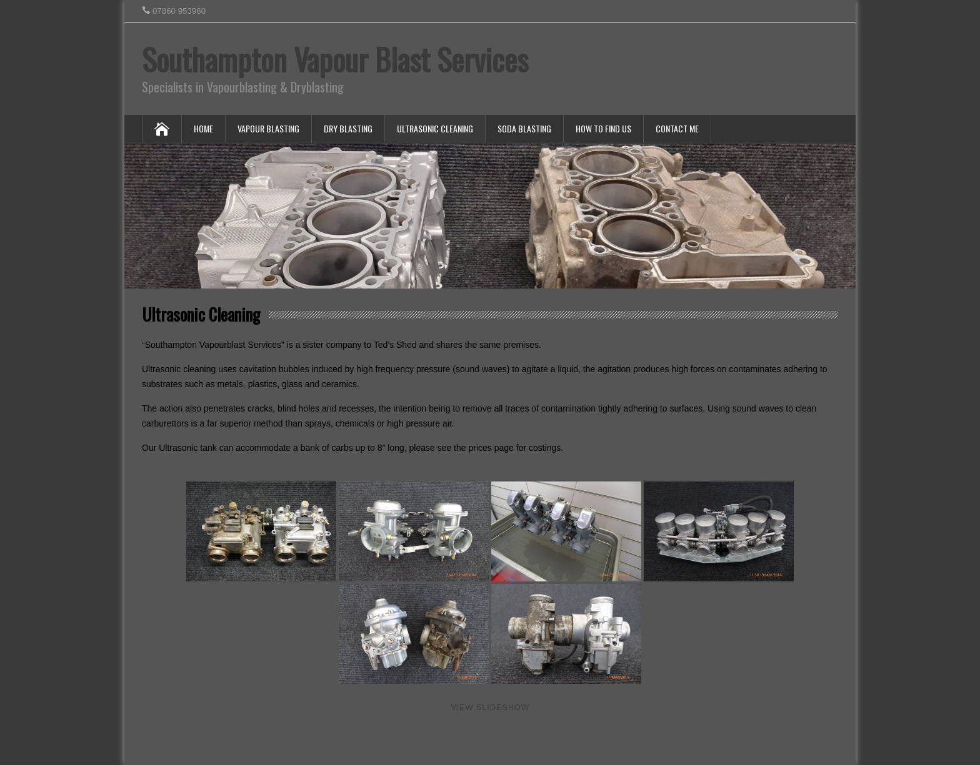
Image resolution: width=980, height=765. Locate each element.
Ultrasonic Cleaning (435, 128)
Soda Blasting (524, 128)
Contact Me (677, 128)
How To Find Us (603, 128)
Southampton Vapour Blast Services (335, 59)
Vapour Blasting (268, 128)
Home (203, 128)
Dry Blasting (348, 128)
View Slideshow (490, 707)
